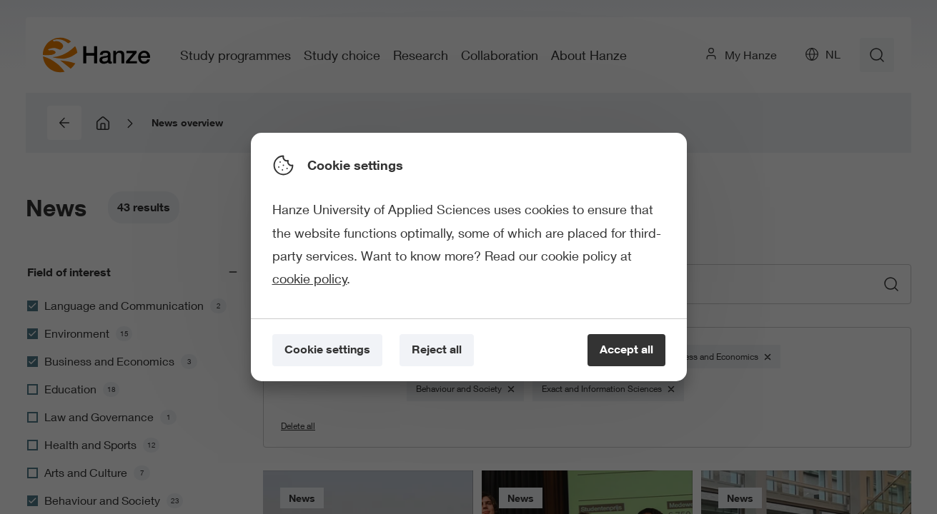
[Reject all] (437, 350)
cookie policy (309, 278)
